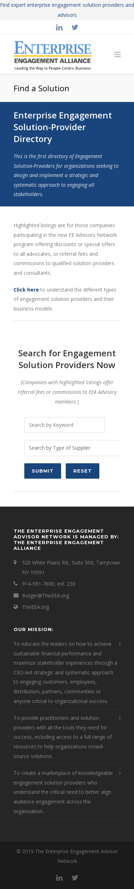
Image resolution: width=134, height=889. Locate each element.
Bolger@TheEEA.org (45, 595)
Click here (26, 289)
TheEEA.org (35, 607)
